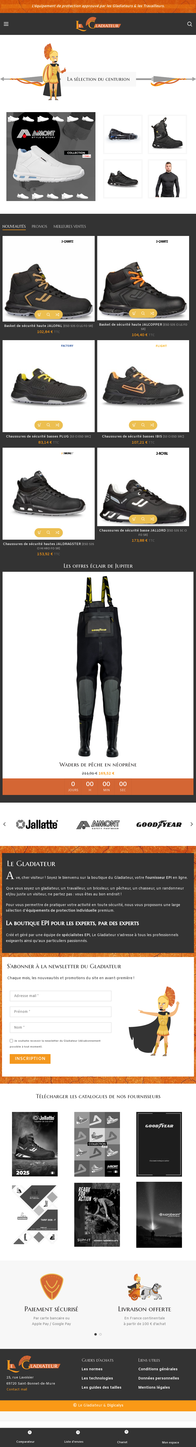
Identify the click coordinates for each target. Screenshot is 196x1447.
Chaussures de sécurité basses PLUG (48, 443)
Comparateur (57, 314)
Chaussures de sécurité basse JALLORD (143, 543)
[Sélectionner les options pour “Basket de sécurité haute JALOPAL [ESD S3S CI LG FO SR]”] (39, 314)
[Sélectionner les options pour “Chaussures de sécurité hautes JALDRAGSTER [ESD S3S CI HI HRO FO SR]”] (39, 542)
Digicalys (115, 1417)
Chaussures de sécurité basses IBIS (143, 443)
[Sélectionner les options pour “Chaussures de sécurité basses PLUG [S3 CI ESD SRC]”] (39, 428)
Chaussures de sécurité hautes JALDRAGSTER (48, 557)
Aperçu (48, 314)
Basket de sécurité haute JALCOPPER (143, 328)
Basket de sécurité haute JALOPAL (48, 329)
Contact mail (16, 1401)
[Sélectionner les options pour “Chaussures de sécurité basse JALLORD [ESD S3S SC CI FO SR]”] (134, 528)
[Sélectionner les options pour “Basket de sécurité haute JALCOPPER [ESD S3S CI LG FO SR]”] (134, 313)
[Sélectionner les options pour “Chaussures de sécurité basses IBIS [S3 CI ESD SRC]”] (134, 428)
